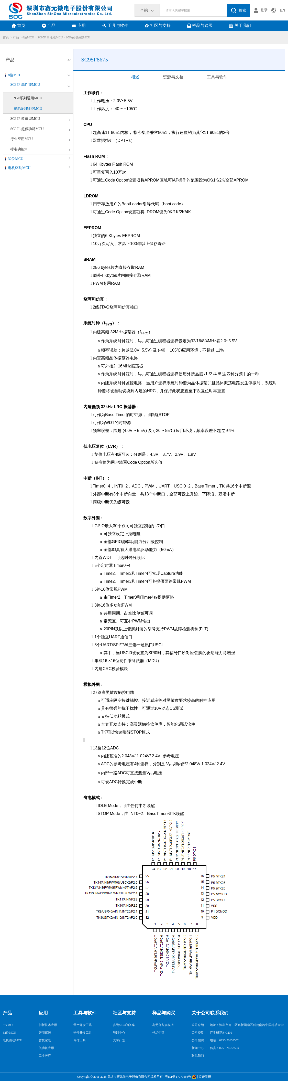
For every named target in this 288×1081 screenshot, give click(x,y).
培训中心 (119, 1032)
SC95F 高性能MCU (50, 37)
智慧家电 (45, 1040)
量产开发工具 (82, 1025)
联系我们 (198, 1055)
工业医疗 (45, 1055)
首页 (6, 37)
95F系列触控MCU (78, 37)
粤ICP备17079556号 (177, 1076)
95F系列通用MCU (28, 98)
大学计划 (119, 1040)
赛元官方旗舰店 (163, 1025)
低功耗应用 (46, 1048)
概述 (135, 77)
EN (282, 10)
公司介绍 (198, 1025)
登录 (264, 10)
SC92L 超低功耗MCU (27, 129)
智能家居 (45, 1032)
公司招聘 (198, 1040)
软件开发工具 (82, 1032)
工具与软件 (217, 77)
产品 (16, 37)
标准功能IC (19, 149)
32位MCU (15, 159)
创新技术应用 (48, 1025)
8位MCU (28, 37)
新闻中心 (198, 1048)
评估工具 (79, 1040)
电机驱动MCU (19, 168)
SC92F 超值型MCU (25, 119)
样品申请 (158, 1032)
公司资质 (198, 1032)
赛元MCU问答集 (124, 1025)
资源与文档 (173, 77)
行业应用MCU (21, 139)
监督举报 (205, 1076)
